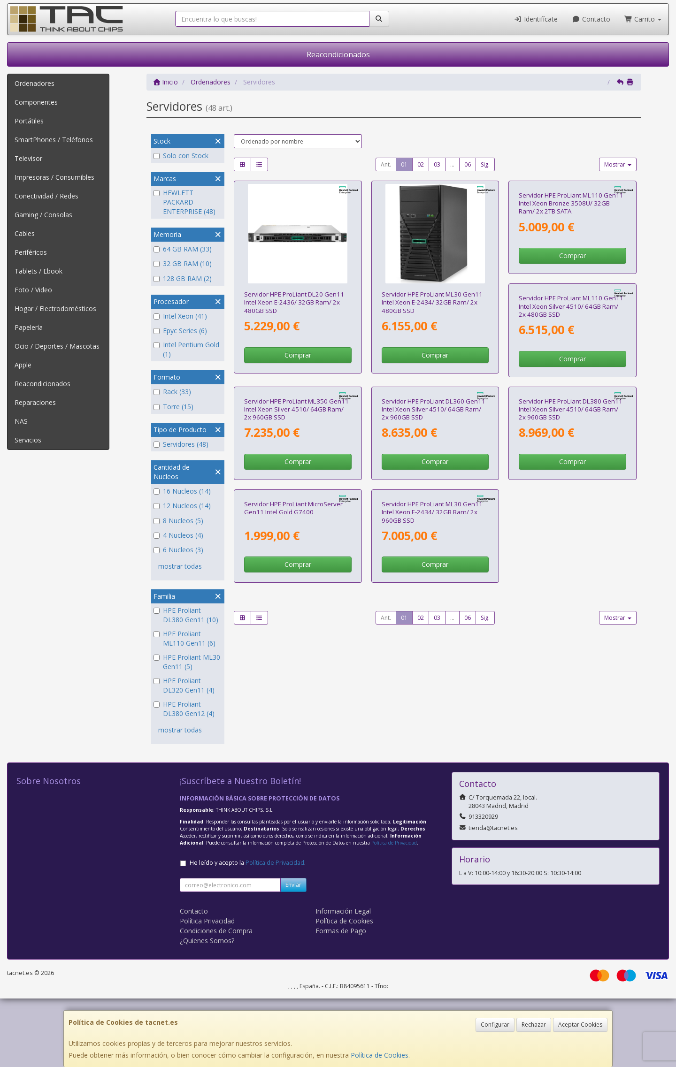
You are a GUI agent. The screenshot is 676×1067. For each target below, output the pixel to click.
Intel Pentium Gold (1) (186, 349)
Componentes (36, 102)
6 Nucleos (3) (178, 549)
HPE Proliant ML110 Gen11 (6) (184, 638)
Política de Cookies (379, 1055)
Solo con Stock (181, 155)
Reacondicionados (338, 54)
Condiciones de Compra (216, 999)
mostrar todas (180, 566)
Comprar (297, 355)
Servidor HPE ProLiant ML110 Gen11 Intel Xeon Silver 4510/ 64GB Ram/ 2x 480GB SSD (296, 504)
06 (467, 164)
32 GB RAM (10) (183, 263)
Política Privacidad (207, 989)
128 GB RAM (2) (183, 278)
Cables (25, 233)
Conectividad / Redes (46, 195)
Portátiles (29, 120)
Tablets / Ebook (38, 271)
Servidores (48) (181, 444)
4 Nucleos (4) (178, 535)
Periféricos (31, 252)
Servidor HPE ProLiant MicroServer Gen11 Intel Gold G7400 (431, 702)
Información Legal (343, 979)
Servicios (28, 439)
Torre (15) (173, 406)
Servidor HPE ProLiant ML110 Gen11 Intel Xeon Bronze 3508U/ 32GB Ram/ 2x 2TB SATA (571, 302)
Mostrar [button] (617, 164)
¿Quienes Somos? (207, 1009)
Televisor (28, 158)
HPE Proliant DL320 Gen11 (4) (184, 685)
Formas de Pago (340, 999)
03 (437, 164)
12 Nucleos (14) (182, 505)
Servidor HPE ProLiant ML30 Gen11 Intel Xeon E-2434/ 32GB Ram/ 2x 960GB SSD (569, 706)
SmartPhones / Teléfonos (54, 139)
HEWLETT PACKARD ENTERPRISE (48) (184, 202)
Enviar (293, 953)
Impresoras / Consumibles (54, 177)
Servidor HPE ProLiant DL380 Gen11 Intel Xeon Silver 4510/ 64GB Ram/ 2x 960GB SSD (296, 706)
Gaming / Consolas (43, 214)
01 (404, 164)
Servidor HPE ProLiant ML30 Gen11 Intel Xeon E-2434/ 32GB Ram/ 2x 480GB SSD (432, 302)
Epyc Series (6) (180, 330)
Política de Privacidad (394, 911)
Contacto (591, 19)
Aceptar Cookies (580, 1025)
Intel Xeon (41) (180, 316)
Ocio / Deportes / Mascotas (57, 346)
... (452, 164)
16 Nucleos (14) (182, 491)
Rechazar (534, 1025)
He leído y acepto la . (248, 931)
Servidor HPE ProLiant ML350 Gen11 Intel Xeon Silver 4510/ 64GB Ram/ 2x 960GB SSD (434, 504)
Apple (23, 364)
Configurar (495, 1025)
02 (420, 164)
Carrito (643, 19)
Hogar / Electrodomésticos (55, 308)
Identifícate (536, 19)
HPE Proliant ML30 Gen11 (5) (187, 662)
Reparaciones (35, 402)
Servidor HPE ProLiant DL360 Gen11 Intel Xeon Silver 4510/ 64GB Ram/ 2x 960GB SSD (570, 504)
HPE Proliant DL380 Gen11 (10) (186, 615)
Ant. (386, 164)
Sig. (485, 164)
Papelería (29, 327)
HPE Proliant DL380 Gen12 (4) (184, 709)
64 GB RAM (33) (183, 248)
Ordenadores (34, 83)
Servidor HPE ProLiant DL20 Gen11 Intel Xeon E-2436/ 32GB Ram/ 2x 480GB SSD (294, 302)
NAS (21, 421)
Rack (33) (172, 391)
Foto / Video (33, 289)
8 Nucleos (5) (178, 520)
